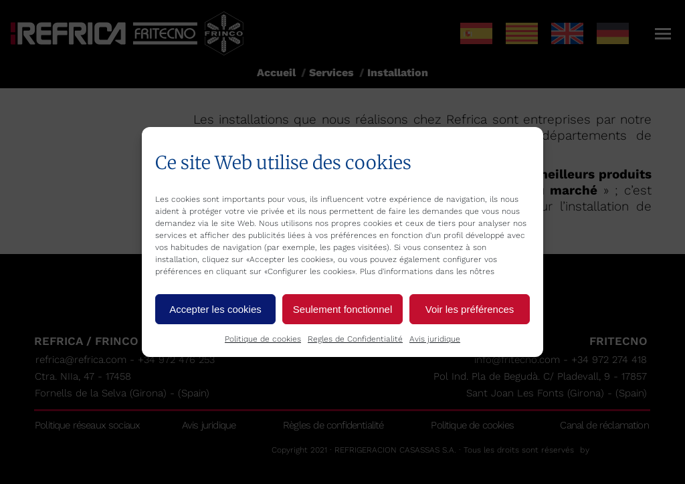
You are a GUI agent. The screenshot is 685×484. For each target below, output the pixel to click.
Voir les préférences (469, 309)
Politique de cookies (263, 339)
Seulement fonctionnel (342, 309)
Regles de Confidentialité (355, 339)
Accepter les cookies (215, 309)
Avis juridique (434, 339)
